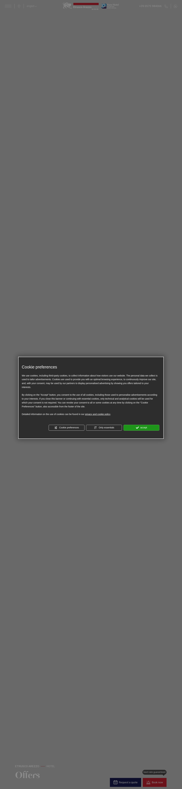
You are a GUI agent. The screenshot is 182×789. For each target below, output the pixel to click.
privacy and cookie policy (97, 414)
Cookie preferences (66, 427)
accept (141, 427)
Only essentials (104, 427)
